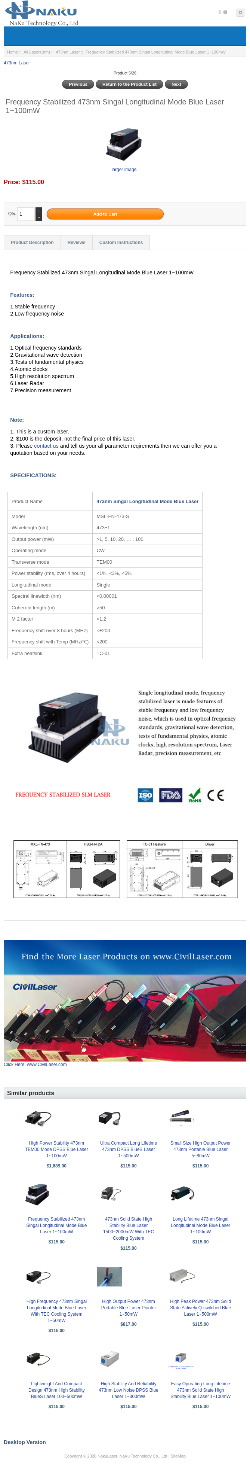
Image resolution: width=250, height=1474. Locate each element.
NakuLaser (107, 1456)
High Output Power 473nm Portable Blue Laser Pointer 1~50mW (128, 1308)
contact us (47, 446)
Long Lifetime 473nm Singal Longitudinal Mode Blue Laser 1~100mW (200, 1225)
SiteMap (177, 1456)
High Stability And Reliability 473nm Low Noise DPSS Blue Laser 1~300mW (128, 1390)
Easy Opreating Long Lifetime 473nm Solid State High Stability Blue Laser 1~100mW (200, 1390)
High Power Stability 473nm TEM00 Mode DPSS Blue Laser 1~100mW (56, 1149)
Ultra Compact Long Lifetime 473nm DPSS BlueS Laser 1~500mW (128, 1149)
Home (12, 52)
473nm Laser (68, 52)
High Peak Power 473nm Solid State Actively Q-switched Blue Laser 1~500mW (200, 1308)
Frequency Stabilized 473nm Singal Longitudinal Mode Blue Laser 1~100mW (56, 1225)
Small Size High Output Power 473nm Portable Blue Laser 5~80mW (200, 1149)
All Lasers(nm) (37, 52)
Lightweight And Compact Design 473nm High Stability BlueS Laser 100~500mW (56, 1390)
